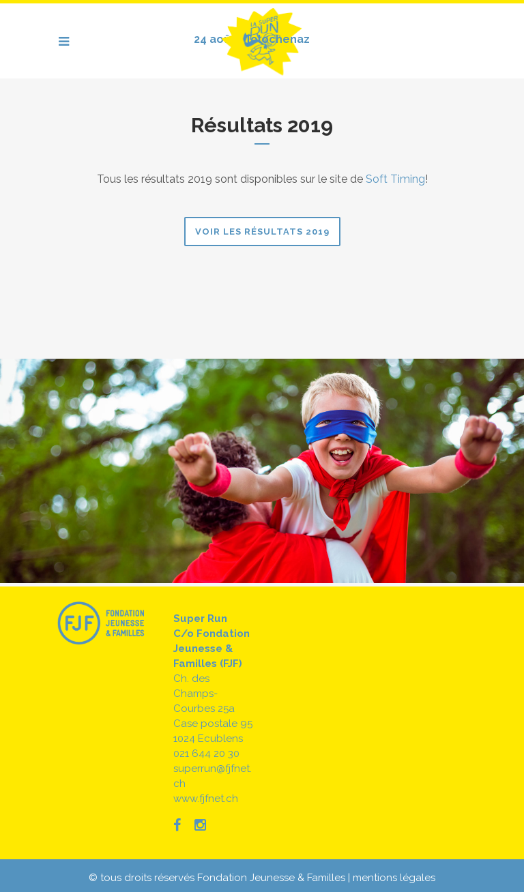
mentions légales (394, 878)
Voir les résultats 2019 (262, 231)
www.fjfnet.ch (205, 798)
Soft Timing (395, 179)
